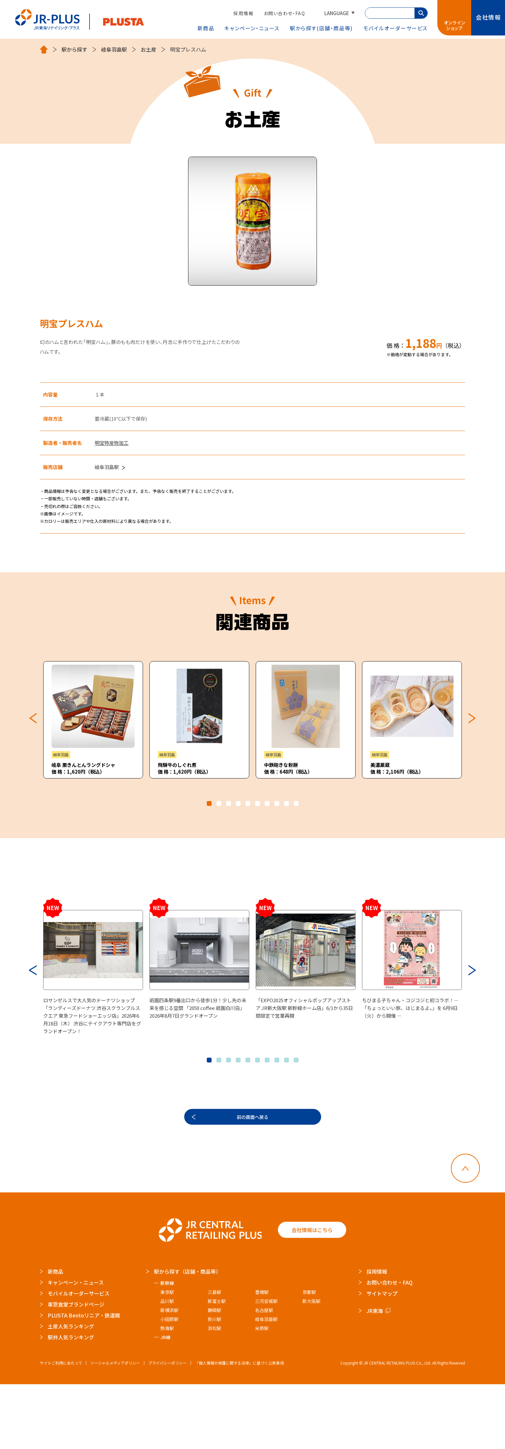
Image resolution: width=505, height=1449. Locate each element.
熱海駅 (167, 1393)
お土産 (148, 49)
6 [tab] (257, 803)
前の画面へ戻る (252, 1177)
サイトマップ (382, 1358)
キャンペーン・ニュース (252, 28)
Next (472, 718)
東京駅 (167, 1357)
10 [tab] (296, 803)
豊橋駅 (262, 1357)
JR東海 (375, 1375)
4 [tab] (238, 803)
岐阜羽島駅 (114, 49)
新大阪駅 (311, 1366)
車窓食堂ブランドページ (76, 1369)
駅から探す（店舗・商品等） (187, 1336)
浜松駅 (214, 1393)
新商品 (205, 28)
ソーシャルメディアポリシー (115, 1427)
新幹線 (167, 1348)
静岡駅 (214, 1375)
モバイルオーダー (395, 28)
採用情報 (243, 13)
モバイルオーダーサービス (79, 1358)
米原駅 (262, 1393)
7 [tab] (267, 803)
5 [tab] (247, 803)
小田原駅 (169, 1384)
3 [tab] (228, 803)
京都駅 (309, 1357)
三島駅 (214, 1357)
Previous (33, 718)
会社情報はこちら (312, 1295)
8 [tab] (276, 803)
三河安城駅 (266, 1366)
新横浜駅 (169, 1375)
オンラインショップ (455, 25)
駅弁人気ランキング (71, 1402)
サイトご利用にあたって (61, 1427)
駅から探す (321, 28)
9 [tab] (286, 803)
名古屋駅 (264, 1375)
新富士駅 (217, 1366)
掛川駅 (214, 1384)
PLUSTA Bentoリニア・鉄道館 (84, 1380)
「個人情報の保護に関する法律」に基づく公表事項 (239, 1427)
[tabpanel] (93, 719)
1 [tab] (209, 803)
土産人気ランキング (71, 1391)
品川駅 (167, 1366)
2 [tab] (218, 803)
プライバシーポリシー (167, 1427)
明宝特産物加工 (112, 442)
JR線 (165, 1402)
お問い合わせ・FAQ (284, 13)
